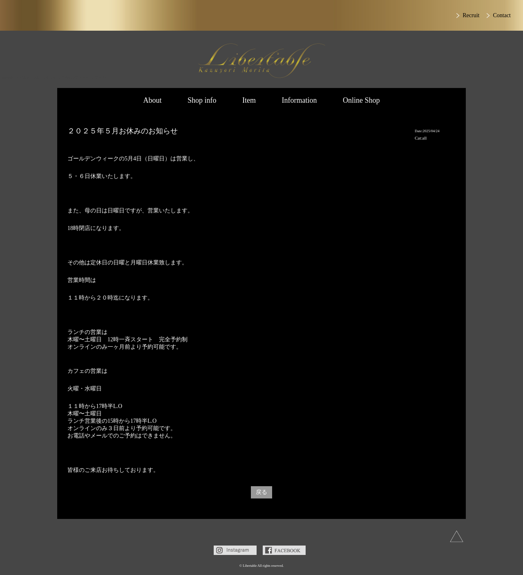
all (424, 137)
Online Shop (361, 100)
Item (249, 100)
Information (299, 100)
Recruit (471, 15)
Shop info (202, 100)
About (152, 100)
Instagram (235, 550)
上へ (456, 536)
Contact (502, 15)
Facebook (284, 550)
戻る (261, 492)
